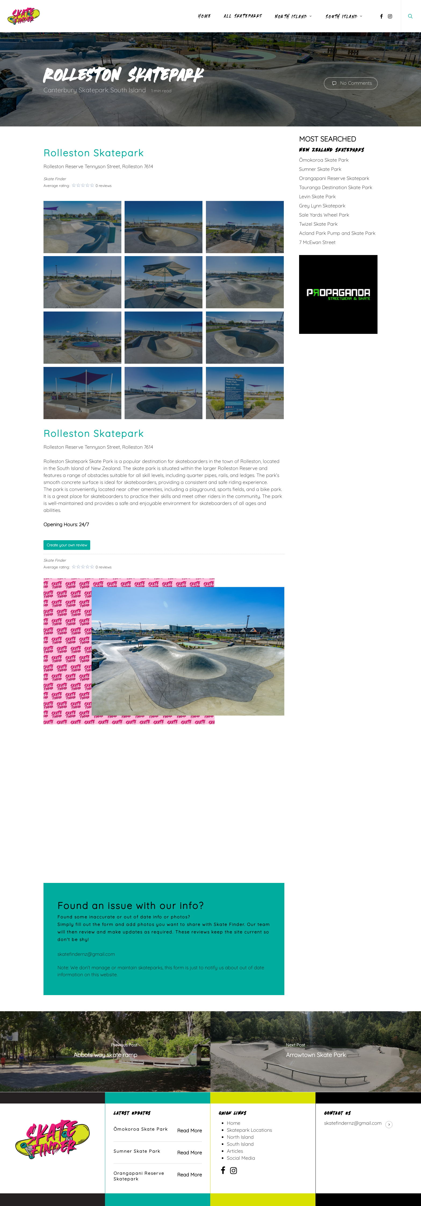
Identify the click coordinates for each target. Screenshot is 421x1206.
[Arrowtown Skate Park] (315, 1051)
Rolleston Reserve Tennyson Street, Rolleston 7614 (98, 166)
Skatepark (93, 90)
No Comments (351, 83)
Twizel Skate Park (318, 224)
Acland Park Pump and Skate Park (337, 233)
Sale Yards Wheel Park (324, 215)
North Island (240, 1137)
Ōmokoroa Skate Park (324, 160)
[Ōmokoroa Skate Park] (158, 1131)
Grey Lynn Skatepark (322, 206)
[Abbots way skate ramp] (105, 1051)
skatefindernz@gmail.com (86, 954)
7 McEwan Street (317, 242)
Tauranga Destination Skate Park (335, 187)
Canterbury (60, 90)
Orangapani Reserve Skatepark (334, 178)
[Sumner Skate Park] (158, 1153)
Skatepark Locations (249, 1130)
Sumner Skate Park (320, 169)
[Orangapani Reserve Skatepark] (158, 1176)
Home (233, 1123)
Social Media (241, 1158)
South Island (128, 90)
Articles (235, 1151)
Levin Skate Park (317, 196)
